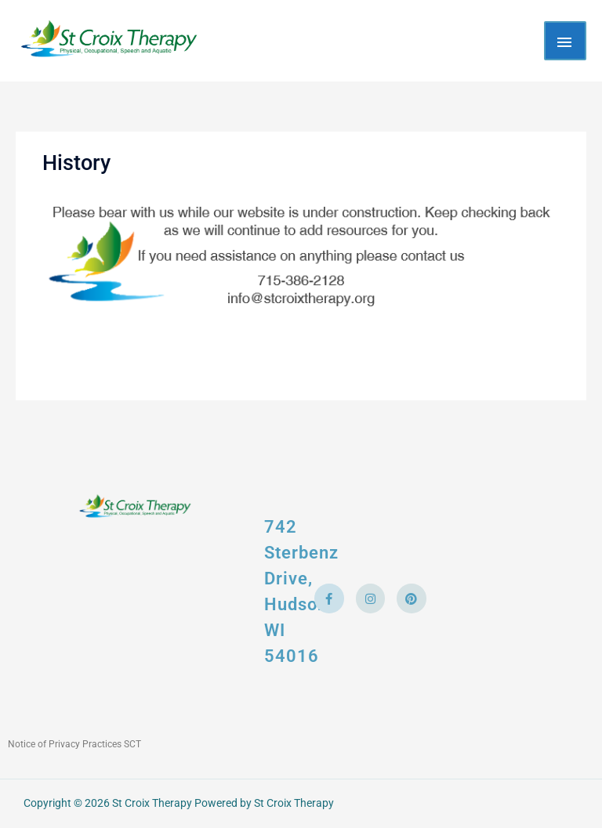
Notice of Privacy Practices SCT (74, 744)
